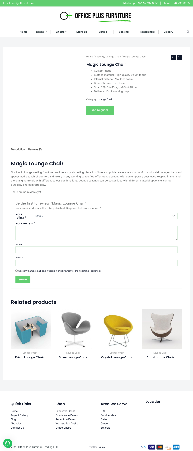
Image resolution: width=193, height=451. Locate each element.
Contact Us (17, 427)
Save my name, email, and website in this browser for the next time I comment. (59, 270)
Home (89, 56)
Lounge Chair (113, 56)
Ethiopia (105, 427)
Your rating (20, 216)
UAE (103, 411)
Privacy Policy (96, 447)
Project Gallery (19, 415)
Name (19, 244)
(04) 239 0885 (181, 3)
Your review (25, 223)
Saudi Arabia (108, 415)
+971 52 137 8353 (147, 3)
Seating (99, 56)
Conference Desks (67, 415)
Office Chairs (63, 427)
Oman (104, 423)
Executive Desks (65, 411)
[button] (47, 32)
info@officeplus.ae (22, 3)
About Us (16, 423)
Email (19, 257)
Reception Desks (66, 419)
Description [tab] (18, 149)
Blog (13, 419)
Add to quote (100, 110)
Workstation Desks (67, 423)
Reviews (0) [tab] (35, 149)
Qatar (104, 419)
